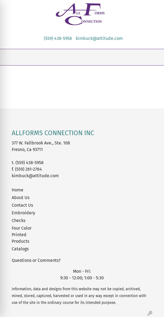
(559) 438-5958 (58, 38)
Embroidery (23, 212)
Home (17, 189)
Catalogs (20, 248)
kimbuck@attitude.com (99, 38)
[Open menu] (153, 57)
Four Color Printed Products (22, 235)
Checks (18, 220)
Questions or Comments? (36, 260)
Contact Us (22, 205)
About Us (20, 197)
